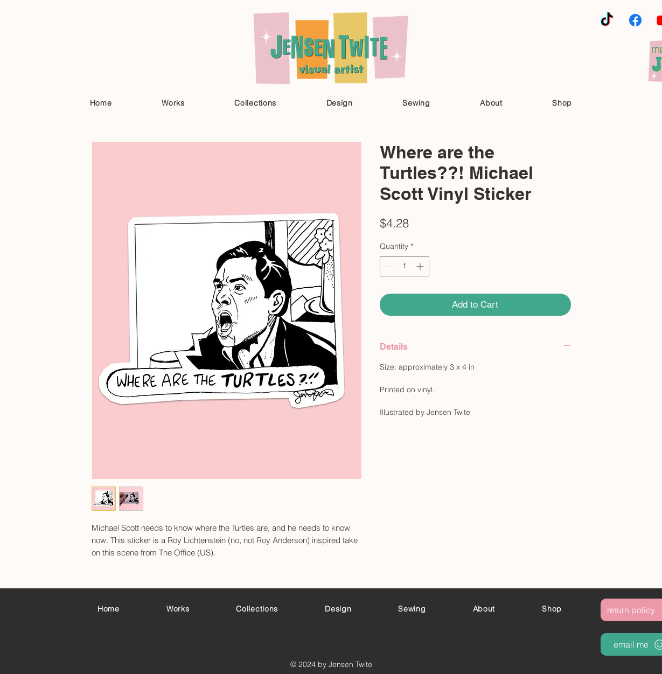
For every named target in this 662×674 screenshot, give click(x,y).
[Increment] (421, 266)
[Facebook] (635, 20)
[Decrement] (388, 266)
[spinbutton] (404, 266)
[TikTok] (606, 20)
